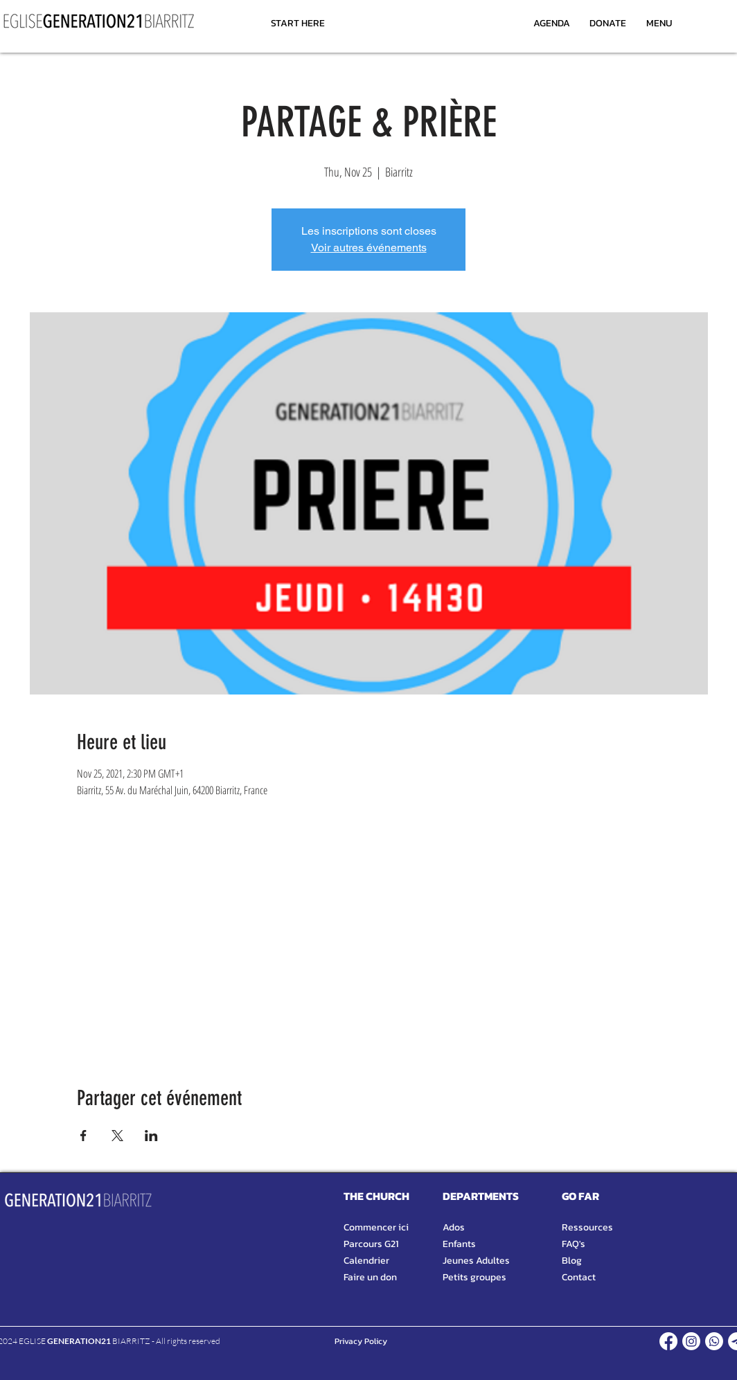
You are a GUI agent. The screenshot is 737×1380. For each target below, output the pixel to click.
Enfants (459, 1244)
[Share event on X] (117, 1135)
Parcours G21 (371, 1244)
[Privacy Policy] (360, 1341)
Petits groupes (474, 1277)
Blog (572, 1260)
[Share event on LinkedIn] (151, 1135)
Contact (579, 1277)
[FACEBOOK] (668, 1341)
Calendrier (366, 1260)
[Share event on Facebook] (83, 1135)
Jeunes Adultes (476, 1260)
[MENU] (658, 23)
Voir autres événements (369, 247)
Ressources (587, 1227)
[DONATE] (607, 23)
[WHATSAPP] (714, 1341)
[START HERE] (297, 23)
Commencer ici (376, 1227)
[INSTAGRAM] (691, 1341)
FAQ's (573, 1244)
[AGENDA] (551, 23)
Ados (454, 1227)
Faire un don (370, 1277)
